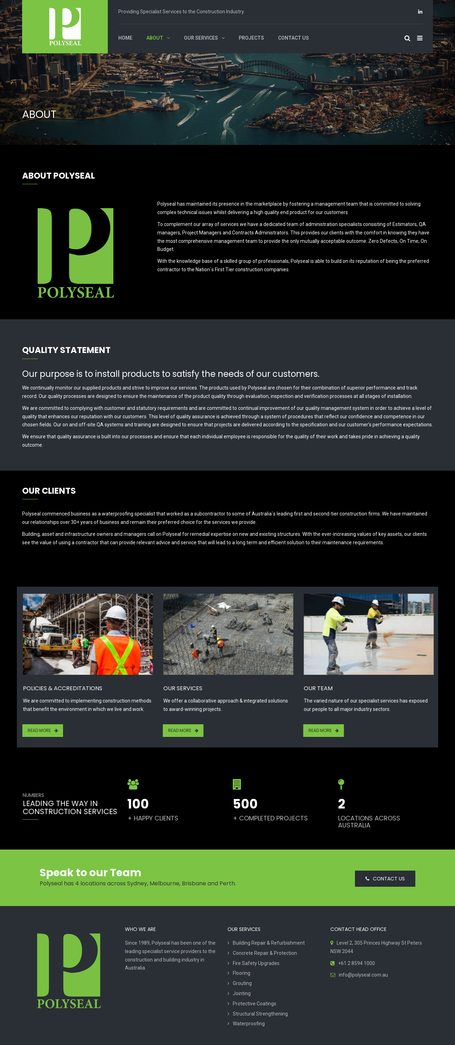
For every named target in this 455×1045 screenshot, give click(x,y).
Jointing (242, 993)
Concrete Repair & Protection (265, 953)
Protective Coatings (254, 1003)
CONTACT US (385, 878)
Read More (39, 730)
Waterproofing (249, 1023)
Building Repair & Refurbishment (269, 943)
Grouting (242, 983)
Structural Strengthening (260, 1014)
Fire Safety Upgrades (256, 963)
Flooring (241, 973)
